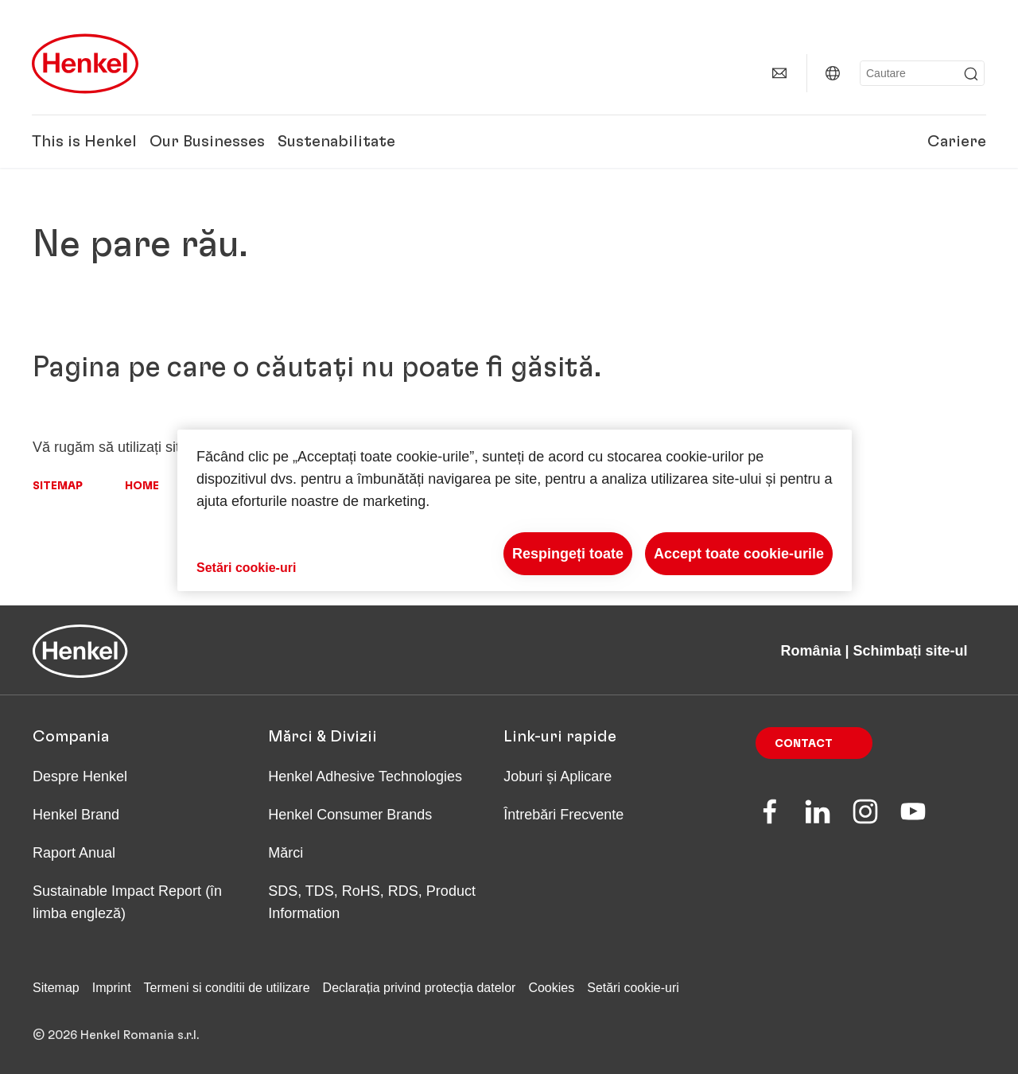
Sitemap (58, 486)
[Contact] (779, 73)
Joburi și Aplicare (557, 776)
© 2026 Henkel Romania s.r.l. (116, 1035)
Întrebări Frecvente (563, 815)
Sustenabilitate (336, 141)
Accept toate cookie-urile (739, 554)
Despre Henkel (80, 776)
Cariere (956, 141)
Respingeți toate (568, 554)
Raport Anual (74, 853)
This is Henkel (84, 141)
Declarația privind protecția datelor (419, 987)
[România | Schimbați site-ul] (833, 73)
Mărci (285, 853)
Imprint (111, 987)
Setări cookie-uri (633, 987)
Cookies (551, 987)
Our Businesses (207, 141)
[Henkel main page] (85, 63)
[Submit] (971, 74)
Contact (804, 743)
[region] (514, 510)
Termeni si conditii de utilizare (227, 987)
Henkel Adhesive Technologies (365, 776)
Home (142, 486)
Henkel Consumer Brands (350, 815)
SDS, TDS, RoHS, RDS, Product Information (372, 902)
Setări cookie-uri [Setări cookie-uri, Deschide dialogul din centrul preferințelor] (246, 567)
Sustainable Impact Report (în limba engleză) (127, 902)
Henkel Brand (76, 815)
